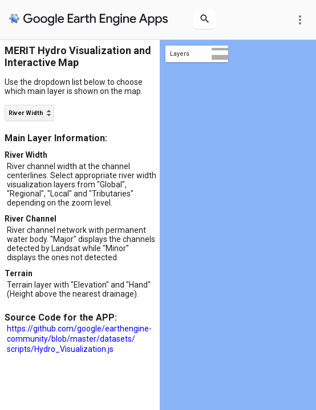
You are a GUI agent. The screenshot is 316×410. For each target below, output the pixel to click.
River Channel (30, 218)
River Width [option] (26, 113)
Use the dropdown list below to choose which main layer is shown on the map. (74, 86)
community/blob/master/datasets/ (71, 338)
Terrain (19, 273)
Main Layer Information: (56, 138)
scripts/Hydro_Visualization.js (60, 349)
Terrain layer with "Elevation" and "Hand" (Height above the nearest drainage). (79, 289)
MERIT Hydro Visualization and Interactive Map (78, 56)
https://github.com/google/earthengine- (79, 328)
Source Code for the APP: (61, 317)
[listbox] (29, 113)
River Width (26, 154)
